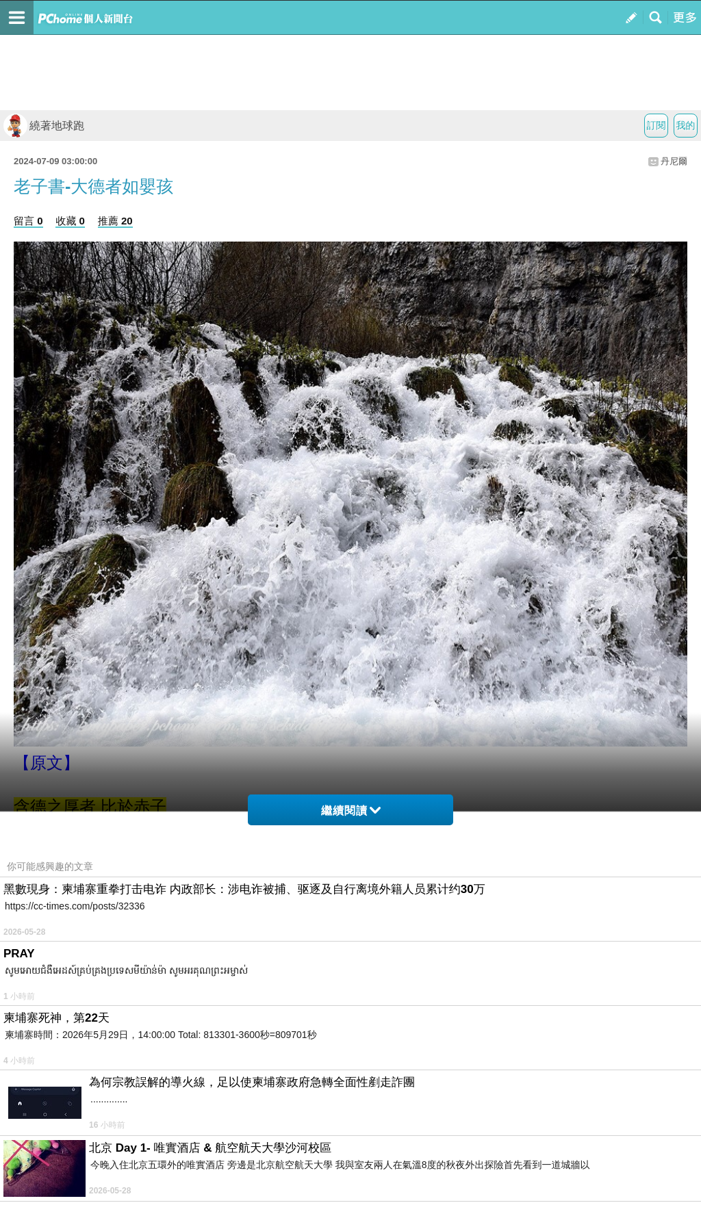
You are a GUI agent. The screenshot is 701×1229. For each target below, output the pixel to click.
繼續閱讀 (351, 810)
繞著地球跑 (43, 126)
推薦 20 (115, 221)
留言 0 (28, 221)
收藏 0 (70, 221)
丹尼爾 (674, 161)
